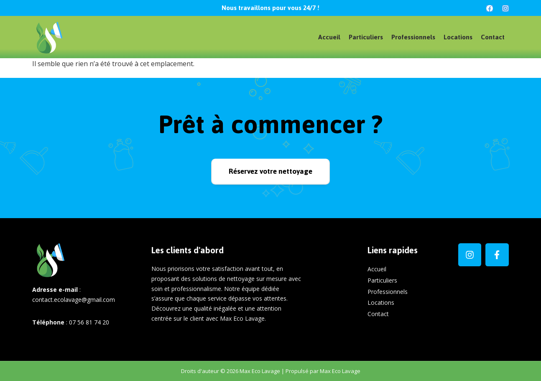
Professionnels (413, 37)
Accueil (329, 37)
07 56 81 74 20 (89, 322)
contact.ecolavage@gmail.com (73, 300)
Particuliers (366, 37)
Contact (493, 37)
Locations (458, 37)
